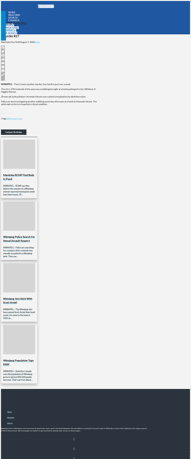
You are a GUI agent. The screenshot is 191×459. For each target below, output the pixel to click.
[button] (46, 6)
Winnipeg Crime (14, 118)
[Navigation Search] (14, 17)
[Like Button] (3, 111)
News (37, 42)
